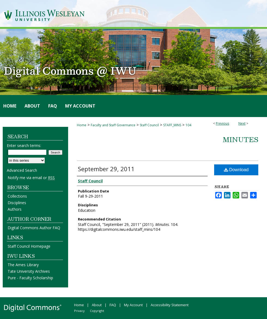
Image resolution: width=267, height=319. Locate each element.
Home (81, 125)
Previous (222, 123)
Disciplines (17, 202)
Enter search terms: (24, 145)
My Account (133, 304)
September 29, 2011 (106, 169)
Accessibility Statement (170, 304)
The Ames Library (23, 264)
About (97, 304)
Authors (15, 209)
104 (188, 125)
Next (241, 123)
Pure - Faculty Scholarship (30, 277)
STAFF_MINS (172, 125)
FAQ (113, 304)
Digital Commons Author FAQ (34, 227)
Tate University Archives (29, 271)
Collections (17, 196)
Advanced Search (22, 170)
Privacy (79, 311)
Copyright (97, 311)
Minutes (240, 139)
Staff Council (149, 125)
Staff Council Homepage (29, 246)
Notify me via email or (31, 177)
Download (236, 169)
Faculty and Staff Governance (113, 125)
